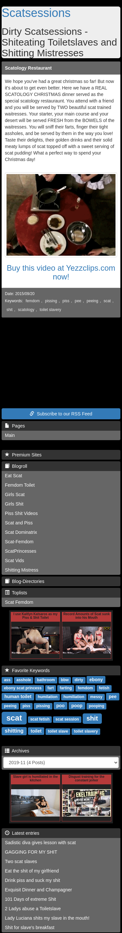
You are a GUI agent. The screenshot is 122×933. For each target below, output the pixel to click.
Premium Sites (23, 454)
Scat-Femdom (19, 541)
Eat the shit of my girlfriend (32, 870)
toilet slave (58, 731)
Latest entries (22, 833)
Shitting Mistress (21, 570)
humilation (48, 697)
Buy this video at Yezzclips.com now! (61, 272)
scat (107, 301)
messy (96, 697)
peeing (92, 301)
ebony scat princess (22, 688)
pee (78, 301)
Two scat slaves (21, 861)
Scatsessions (36, 13)
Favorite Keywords (27, 670)
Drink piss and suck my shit (32, 880)
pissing (51, 301)
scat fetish (39, 719)
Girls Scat (15, 494)
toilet (36, 731)
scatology (26, 309)
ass (7, 680)
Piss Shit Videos (21, 513)
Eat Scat (13, 475)
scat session (67, 719)
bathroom (46, 680)
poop (76, 705)
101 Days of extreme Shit (30, 899)
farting (66, 688)
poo (60, 705)
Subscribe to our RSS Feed (61, 413)
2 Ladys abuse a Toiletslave (33, 908)
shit (10, 309)
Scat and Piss (19, 522)
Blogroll (16, 466)
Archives (17, 750)
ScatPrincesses (20, 551)
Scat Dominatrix (21, 532)
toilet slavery (50, 309)
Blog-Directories (24, 581)
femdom (33, 301)
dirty (79, 680)
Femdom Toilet (20, 485)
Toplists (16, 592)
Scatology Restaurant (28, 68)
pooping (96, 706)
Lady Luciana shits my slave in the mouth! (47, 918)
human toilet (17, 696)
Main (10, 435)
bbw (65, 680)
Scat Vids (14, 560)
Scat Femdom (19, 602)
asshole (23, 680)
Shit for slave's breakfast (29, 927)
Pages (15, 425)
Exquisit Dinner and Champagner (38, 889)
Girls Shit (14, 504)
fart (50, 688)
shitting (14, 731)
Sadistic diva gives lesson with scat (40, 842)
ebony (96, 679)
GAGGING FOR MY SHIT (31, 852)
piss (65, 301)
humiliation (73, 697)
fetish (104, 688)
